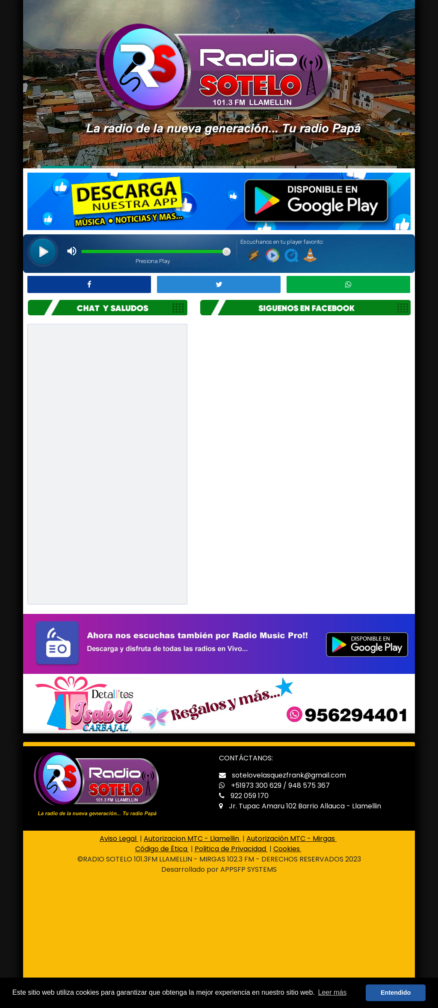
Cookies (287, 849)
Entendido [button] (396, 992)
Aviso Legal (119, 838)
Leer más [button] (332, 992)
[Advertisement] (219, 945)
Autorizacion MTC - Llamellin (192, 838)
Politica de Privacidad (231, 849)
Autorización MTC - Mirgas (291, 838)
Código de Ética (162, 849)
